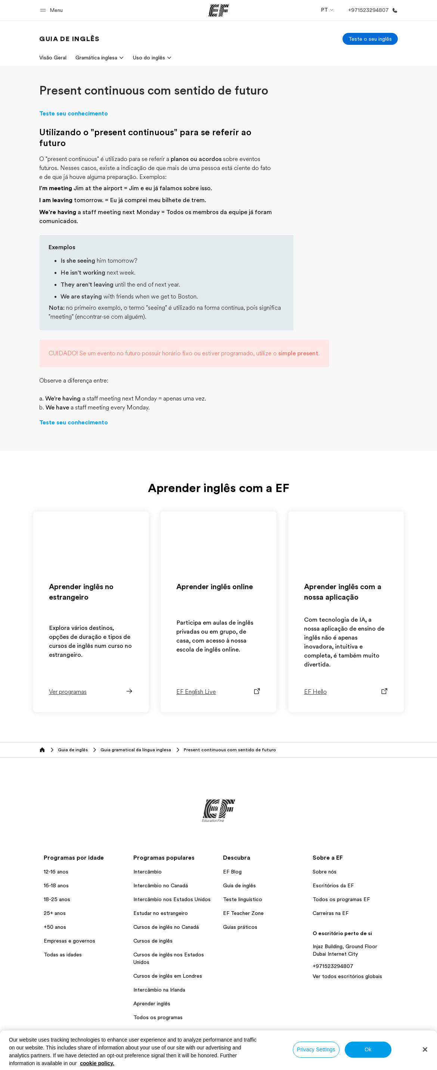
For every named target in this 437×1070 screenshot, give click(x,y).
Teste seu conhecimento (73, 113)
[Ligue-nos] (371, 10)
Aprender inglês (151, 1003)
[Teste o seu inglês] (370, 39)
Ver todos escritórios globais (347, 976)
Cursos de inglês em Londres (167, 976)
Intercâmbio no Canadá (160, 885)
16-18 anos (56, 885)
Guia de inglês (239, 885)
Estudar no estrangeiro (160, 913)
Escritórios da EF (333, 885)
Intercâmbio (147, 872)
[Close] (425, 1049)
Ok (368, 1049)
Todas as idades (63, 955)
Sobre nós (325, 872)
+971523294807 (333, 966)
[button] (52, 10)
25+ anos (55, 913)
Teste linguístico (242, 899)
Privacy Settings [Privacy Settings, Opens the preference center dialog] (316, 1049)
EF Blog (232, 872)
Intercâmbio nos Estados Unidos (172, 899)
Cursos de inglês (153, 941)
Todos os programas (158, 1017)
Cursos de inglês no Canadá (166, 927)
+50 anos (55, 927)
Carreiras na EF (330, 913)
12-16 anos (56, 872)
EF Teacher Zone (243, 913)
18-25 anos (57, 899)
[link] (69, 38)
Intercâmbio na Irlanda (159, 990)
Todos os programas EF (341, 899)
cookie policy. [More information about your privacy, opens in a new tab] (97, 1063)
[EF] (218, 10)
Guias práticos (240, 927)
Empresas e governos (69, 941)
